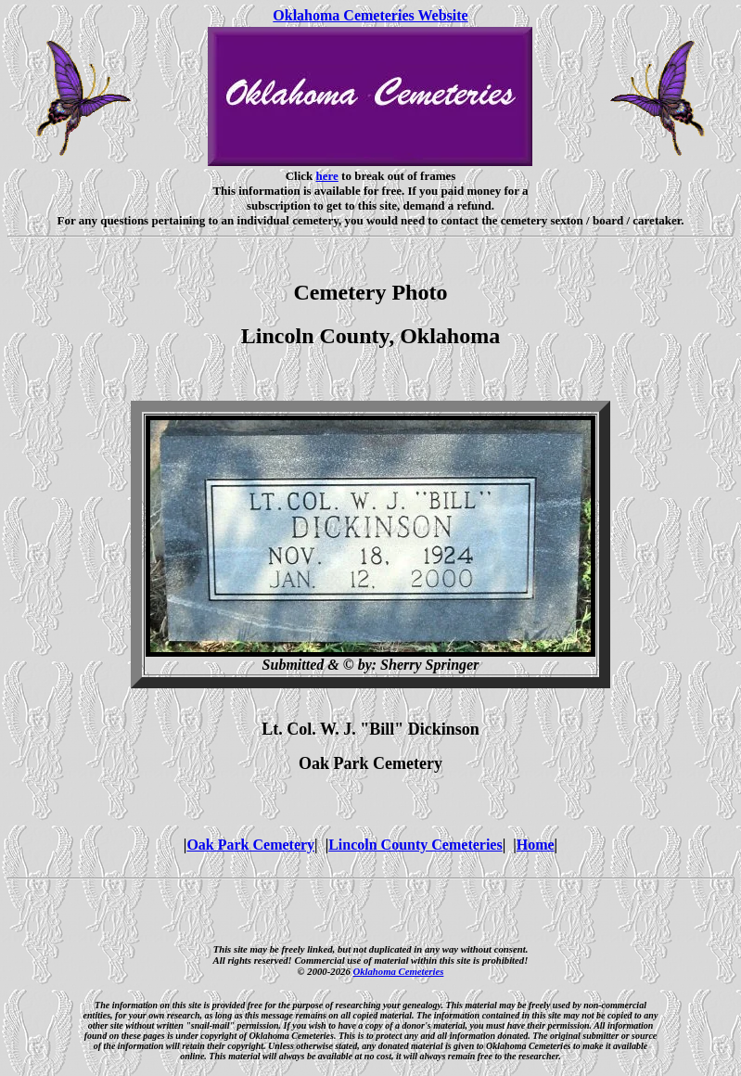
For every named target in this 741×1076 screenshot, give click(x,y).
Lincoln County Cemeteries (415, 844)
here (327, 176)
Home (536, 844)
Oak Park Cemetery (250, 844)
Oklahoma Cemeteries (397, 971)
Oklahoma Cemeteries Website (370, 15)
